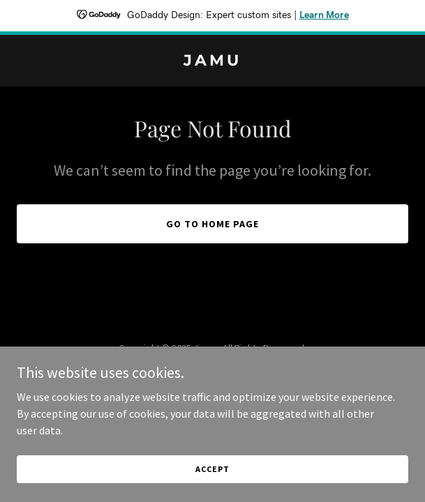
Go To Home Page (212, 224)
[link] (212, 61)
